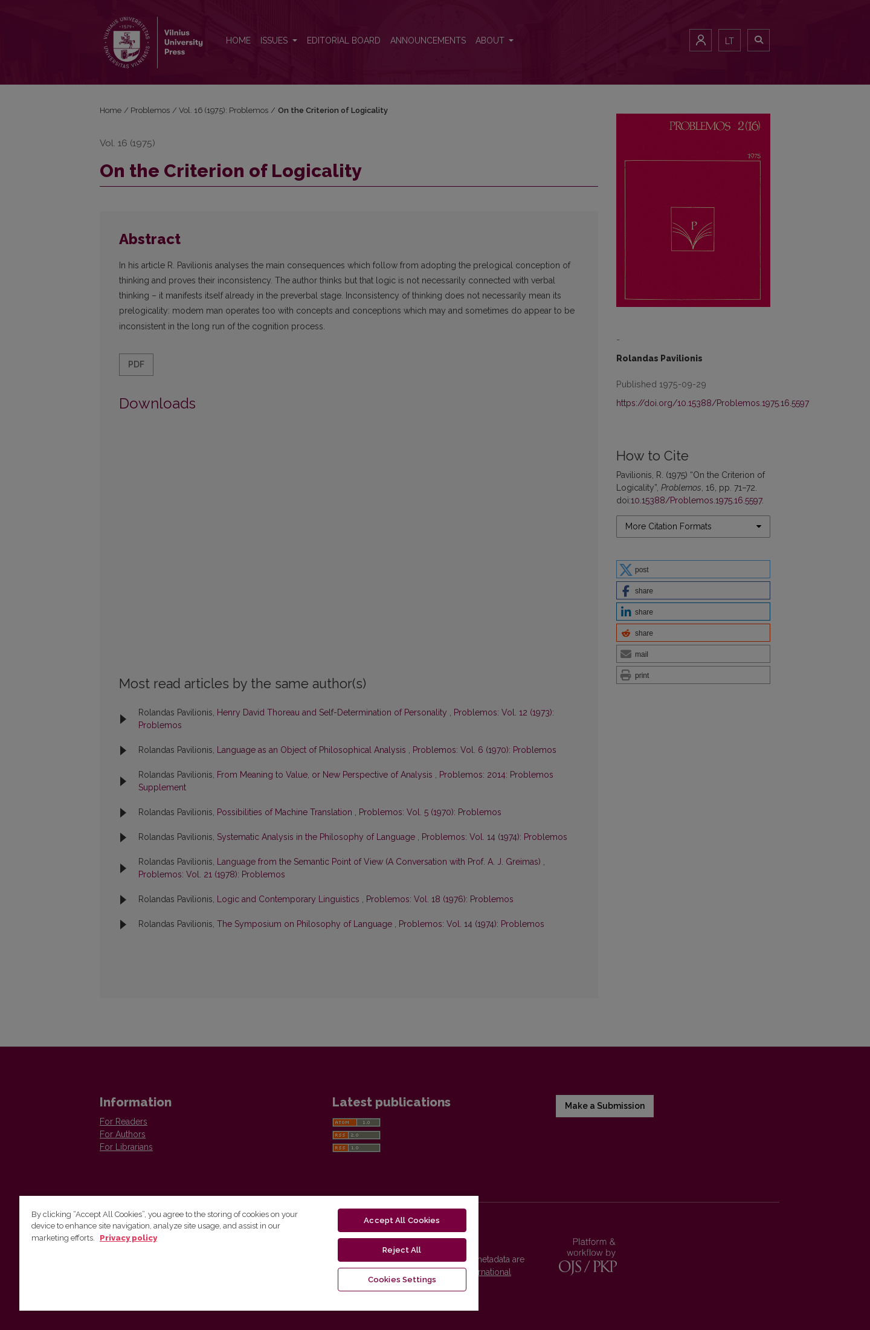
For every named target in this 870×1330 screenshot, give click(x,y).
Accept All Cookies (402, 1220)
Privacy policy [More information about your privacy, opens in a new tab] (128, 1237)
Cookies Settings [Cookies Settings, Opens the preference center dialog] (402, 1279)
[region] (248, 1253)
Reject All (401, 1249)
